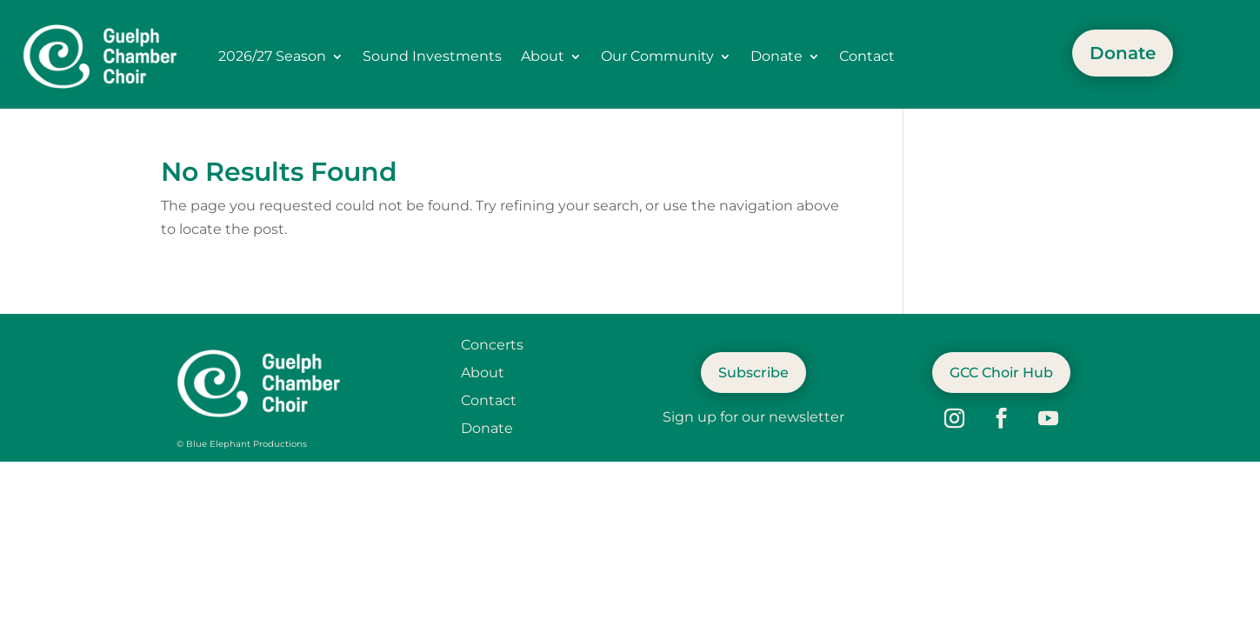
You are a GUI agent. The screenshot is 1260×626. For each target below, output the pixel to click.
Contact (867, 56)
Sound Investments (432, 56)
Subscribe (753, 372)
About (542, 56)
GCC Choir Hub (1001, 372)
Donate (776, 56)
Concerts (492, 344)
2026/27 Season (272, 56)
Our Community (657, 56)
